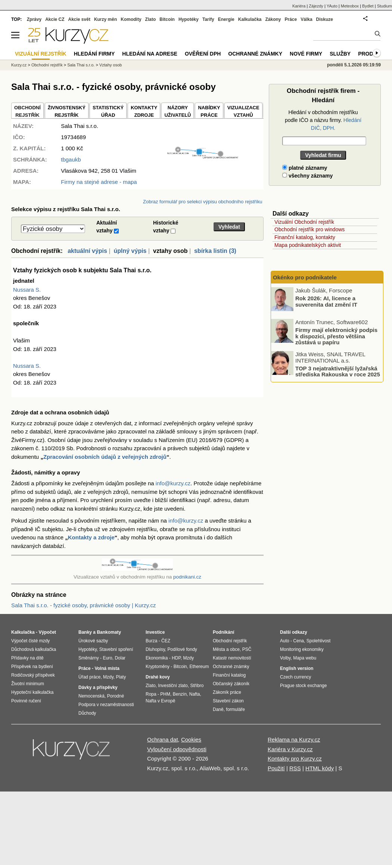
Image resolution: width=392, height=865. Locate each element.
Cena (298, 640)
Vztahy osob (110, 65)
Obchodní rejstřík (47, 65)
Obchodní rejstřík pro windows (309, 229)
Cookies (191, 739)
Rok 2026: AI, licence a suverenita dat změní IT (326, 301)
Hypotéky (188, 19)
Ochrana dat (162, 739)
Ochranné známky (255, 54)
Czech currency (295, 677)
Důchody (87, 713)
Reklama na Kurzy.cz (294, 739)
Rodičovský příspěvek (33, 675)
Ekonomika (157, 658)
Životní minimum (27, 683)
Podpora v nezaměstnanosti (106, 704)
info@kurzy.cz (173, 483)
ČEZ (165, 640)
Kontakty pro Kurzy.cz (295, 758)
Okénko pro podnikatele (305, 277)
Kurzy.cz (19, 65)
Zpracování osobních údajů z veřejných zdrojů (105, 457)
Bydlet (368, 6)
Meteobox (350, 6)
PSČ (247, 649)
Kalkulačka (250, 19)
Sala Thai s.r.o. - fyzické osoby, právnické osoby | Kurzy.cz (83, 605)
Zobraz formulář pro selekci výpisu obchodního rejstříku (202, 201)
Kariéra (298, 6)
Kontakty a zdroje (91, 537)
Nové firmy (306, 54)
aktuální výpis (87, 251)
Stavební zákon (228, 700)
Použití (276, 768)
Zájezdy (316, 6)
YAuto (332, 6)
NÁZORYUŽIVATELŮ (177, 111)
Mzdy (108, 677)
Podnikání (223, 632)
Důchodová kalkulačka (33, 649)
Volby (285, 658)
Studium (384, 6)
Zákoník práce (227, 692)
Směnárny (88, 658)
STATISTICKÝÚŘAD (108, 111)
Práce (291, 19)
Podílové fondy (182, 649)
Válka (306, 19)
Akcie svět (79, 19)
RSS (295, 768)
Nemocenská (91, 696)
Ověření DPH (203, 54)
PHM (165, 694)
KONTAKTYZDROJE (144, 111)
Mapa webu (304, 658)
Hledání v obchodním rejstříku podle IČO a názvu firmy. (323, 120)
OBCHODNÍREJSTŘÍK (27, 111)
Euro (107, 658)
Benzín (180, 694)
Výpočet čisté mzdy (30, 640)
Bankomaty (109, 632)
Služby (340, 54)
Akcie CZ (54, 19)
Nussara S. (27, 289)
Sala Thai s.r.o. (80, 65)
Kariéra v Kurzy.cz (290, 749)
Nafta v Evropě (160, 700)
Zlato (150, 19)
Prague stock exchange (303, 685)
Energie (226, 19)
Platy (121, 677)
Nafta (194, 694)
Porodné (115, 696)
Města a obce (226, 649)
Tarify (208, 19)
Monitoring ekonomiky (302, 649)
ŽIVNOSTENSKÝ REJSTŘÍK (66, 111)
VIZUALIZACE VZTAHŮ (243, 111)
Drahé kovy (158, 677)
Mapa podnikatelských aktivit (307, 245)
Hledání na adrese (149, 54)
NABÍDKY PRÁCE (209, 111)
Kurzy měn (105, 19)
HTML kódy (319, 768)
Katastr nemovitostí (232, 658)
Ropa (151, 694)
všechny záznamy (307, 176)
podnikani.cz (187, 577)
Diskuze (324, 19)
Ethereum (199, 666)
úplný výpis (129, 251)
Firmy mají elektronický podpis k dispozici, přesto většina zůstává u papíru (336, 336)
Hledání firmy (94, 54)
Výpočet (47, 632)
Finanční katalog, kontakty (304, 237)
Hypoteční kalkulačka (32, 692)
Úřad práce (89, 677)
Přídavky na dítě (27, 658)
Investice (155, 632)
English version (296, 668)
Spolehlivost (319, 640)
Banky (85, 632)
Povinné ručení (26, 700)
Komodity (131, 19)
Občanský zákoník (231, 683)
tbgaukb (71, 159)
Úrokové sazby (93, 640)
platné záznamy (304, 168)
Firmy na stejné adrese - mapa (99, 182)
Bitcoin (167, 19)
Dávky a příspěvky (98, 687)
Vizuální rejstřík (40, 54)
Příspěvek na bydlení (32, 666)
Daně (218, 709)
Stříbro (196, 685)
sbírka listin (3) (215, 251)
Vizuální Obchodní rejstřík (304, 222)
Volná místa (106, 668)
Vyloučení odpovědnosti (176, 749)
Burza (151, 640)
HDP (176, 658)
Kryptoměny (157, 666)
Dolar (120, 658)
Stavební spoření (116, 649)
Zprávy (34, 19)
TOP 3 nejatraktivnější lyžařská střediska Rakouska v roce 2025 (337, 371)
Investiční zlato (172, 685)
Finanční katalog (229, 675)
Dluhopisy (155, 649)
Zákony (273, 19)
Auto (284, 640)
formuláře (235, 709)
